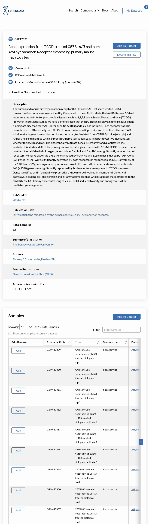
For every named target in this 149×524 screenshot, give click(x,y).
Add (18, 350)
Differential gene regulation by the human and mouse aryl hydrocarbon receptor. (61, 214)
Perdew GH (48, 259)
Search (73, 10)
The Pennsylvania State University (33, 244)
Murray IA (34, 259)
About (115, 10)
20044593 (19, 200)
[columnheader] (58, 342)
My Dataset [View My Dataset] (134, 10)
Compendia (88, 10)
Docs (105, 10)
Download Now (126, 54)
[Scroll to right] (141, 442)
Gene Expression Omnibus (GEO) (33, 274)
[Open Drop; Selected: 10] (26, 327)
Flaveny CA (19, 259)
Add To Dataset (126, 45)
